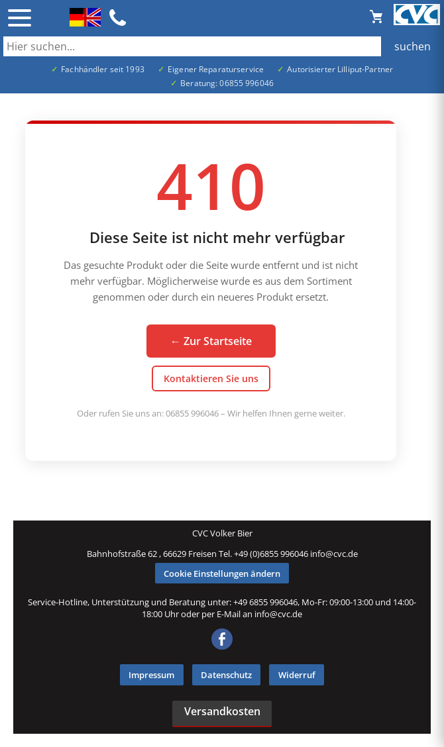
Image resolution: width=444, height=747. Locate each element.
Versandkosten (222, 711)
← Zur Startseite (211, 341)
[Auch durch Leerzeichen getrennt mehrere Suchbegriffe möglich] (222, 46)
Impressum (151, 675)
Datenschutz (226, 675)
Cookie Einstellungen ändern (222, 573)
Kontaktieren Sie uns (211, 378)
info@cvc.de (334, 554)
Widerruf (296, 675)
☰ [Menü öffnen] (19, 18)
